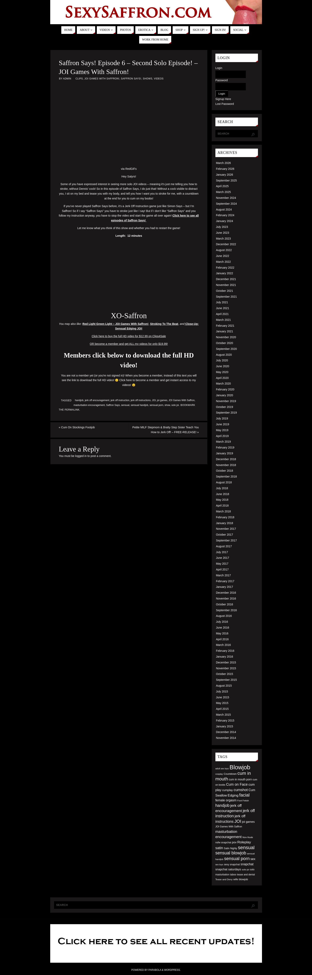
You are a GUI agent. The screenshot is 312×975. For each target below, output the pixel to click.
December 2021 (226, 279)
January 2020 (224, 395)
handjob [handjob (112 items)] (222, 805)
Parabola (154, 970)
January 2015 (224, 726)
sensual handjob (139, 405)
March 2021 (223, 319)
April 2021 (222, 314)
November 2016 (226, 598)
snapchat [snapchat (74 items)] (247, 864)
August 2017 (224, 546)
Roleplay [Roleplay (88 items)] (244, 842)
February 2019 (225, 447)
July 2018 (222, 488)
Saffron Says (113, 405)
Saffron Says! (131, 78)
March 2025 (223, 192)
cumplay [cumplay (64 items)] (227, 790)
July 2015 (222, 691)
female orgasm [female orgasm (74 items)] (226, 800)
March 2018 (223, 511)
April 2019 (222, 436)
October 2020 (224, 343)
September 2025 (226, 180)
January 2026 (224, 174)
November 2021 (226, 285)
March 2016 (223, 645)
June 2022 (222, 256)
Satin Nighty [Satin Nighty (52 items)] (230, 848)
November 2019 (226, 401)
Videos (159, 78)
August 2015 (224, 685)
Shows (147, 78)
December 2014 (226, 732)
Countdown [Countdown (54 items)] (230, 774)
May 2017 (222, 563)
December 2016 (226, 592)
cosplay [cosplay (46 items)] (219, 774)
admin (67, 78)
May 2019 (222, 430)
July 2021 (222, 302)
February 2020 (225, 389)
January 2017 (224, 586)
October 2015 (224, 674)
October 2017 (224, 534)
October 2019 (224, 407)
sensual (125, 405)
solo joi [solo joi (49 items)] (245, 869)
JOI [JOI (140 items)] (237, 821)
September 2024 (226, 203)
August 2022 (224, 250)
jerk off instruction (120, 400)
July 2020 (222, 360)
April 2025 (222, 186)
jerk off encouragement (97, 400)
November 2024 (226, 197)
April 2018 (222, 505)
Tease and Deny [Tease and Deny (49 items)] (224, 879)
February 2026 (225, 168)
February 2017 (225, 581)
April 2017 (222, 569)
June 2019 (222, 424)
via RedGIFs (129, 168)
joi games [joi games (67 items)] (248, 821)
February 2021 (225, 325)
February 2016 (225, 650)
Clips (79, 78)
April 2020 (222, 378)
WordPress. (172, 970)
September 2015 (226, 679)
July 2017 (222, 552)
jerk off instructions (141, 400)
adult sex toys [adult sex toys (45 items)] (222, 768)
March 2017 (223, 575)
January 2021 (224, 331)
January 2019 (224, 453)
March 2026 (223, 163)
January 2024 (224, 221)
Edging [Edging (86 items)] (233, 795)
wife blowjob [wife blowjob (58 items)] (240, 879)
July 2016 (222, 621)
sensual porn (156, 405)
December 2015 (226, 662)
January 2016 (224, 656)
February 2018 (225, 517)
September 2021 (226, 296)
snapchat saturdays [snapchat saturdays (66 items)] (228, 869)
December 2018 (226, 459)
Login (218, 68)
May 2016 (222, 633)
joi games (162, 400)
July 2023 (222, 226)
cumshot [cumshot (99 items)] (241, 790)
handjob (79, 400)
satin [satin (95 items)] (219, 848)
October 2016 (224, 604)
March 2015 (223, 714)
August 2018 (224, 482)
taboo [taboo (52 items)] (233, 874)
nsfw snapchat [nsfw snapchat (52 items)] (223, 842)
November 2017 (226, 528)
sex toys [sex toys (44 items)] (219, 864)
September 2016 (226, 610)
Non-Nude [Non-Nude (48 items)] (247, 837)
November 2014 (226, 737)
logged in (81, 456)
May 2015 (222, 703)
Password (221, 80)
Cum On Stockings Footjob (77, 427)
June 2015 (222, 697)
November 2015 (226, 668)
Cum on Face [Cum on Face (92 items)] (237, 784)
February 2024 (225, 215)
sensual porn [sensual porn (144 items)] (237, 858)
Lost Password (224, 103)
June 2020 (222, 366)
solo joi (175, 405)
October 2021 (224, 290)
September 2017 (226, 540)
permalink (72, 409)
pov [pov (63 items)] (234, 842)
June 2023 (222, 232)
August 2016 (224, 615)
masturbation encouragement (89, 405)
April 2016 (222, 639)
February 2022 (225, 267)
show (167, 405)
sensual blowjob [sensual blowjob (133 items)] (230, 853)
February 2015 (225, 720)
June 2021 (222, 308)
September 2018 (226, 476)
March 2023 (223, 238)
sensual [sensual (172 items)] (246, 847)
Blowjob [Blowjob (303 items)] (240, 767)
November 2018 (226, 465)
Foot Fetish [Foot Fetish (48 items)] (243, 800)
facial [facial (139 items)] (244, 795)
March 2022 (223, 261)
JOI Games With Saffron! (102, 78)
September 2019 (226, 412)
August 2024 (224, 209)
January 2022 (224, 273)
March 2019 (223, 441)
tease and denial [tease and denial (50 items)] (246, 874)
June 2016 (222, 627)
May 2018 (222, 499)
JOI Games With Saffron (182, 400)
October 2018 (224, 470)
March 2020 (223, 383)
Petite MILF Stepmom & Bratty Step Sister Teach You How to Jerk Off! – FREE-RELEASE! (165, 430)
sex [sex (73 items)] (252, 859)
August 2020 (224, 354)
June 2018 (222, 494)
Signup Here (223, 99)
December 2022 (226, 244)
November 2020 (226, 337)
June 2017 (222, 557)
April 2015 (222, 708)
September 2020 (226, 348)
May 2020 (222, 372)
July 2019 (222, 418)
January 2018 (224, 523)
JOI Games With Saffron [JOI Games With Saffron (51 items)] (228, 826)
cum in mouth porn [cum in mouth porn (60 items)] (240, 779)
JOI (154, 400)
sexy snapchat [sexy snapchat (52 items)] (232, 864)
